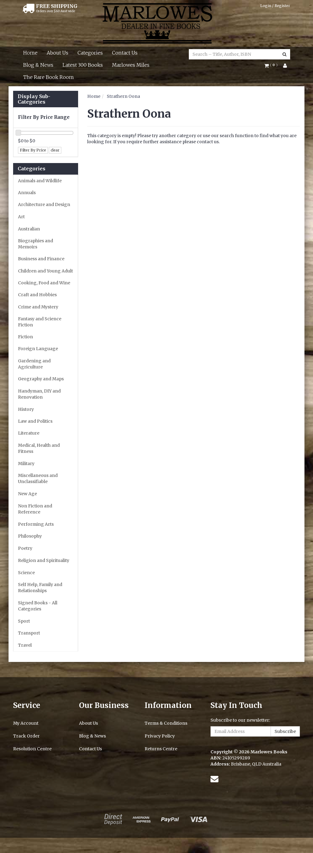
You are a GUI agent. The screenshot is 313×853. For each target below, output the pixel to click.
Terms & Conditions (166, 723)
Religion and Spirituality (43, 560)
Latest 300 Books (83, 65)
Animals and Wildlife (40, 180)
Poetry (25, 548)
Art (21, 216)
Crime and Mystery (38, 307)
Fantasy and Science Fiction (39, 322)
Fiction (25, 336)
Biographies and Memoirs (35, 244)
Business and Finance (41, 258)
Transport (29, 633)
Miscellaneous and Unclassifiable (38, 478)
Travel (25, 645)
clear (55, 150)
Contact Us (125, 53)
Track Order (26, 736)
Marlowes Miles (130, 65)
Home (30, 53)
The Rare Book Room (48, 77)
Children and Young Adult (45, 271)
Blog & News (38, 65)
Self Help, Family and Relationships (40, 587)
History (26, 409)
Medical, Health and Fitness (39, 448)
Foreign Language (38, 348)
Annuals (27, 192)
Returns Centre (161, 749)
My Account (25, 723)
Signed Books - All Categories (37, 606)
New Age (27, 493)
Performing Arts (36, 524)
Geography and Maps (41, 379)
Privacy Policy (160, 736)
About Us (57, 53)
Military (26, 463)
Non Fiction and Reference (35, 509)
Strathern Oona (123, 96)
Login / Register (275, 5)
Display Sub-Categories (34, 99)
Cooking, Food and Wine (44, 283)
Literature (28, 433)
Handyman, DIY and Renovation (39, 394)
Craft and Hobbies (37, 294)
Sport (24, 621)
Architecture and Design (44, 204)
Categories (90, 53)
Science (26, 572)
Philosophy (30, 536)
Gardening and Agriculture (34, 364)
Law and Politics (35, 421)
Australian (29, 229)
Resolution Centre (32, 749)
